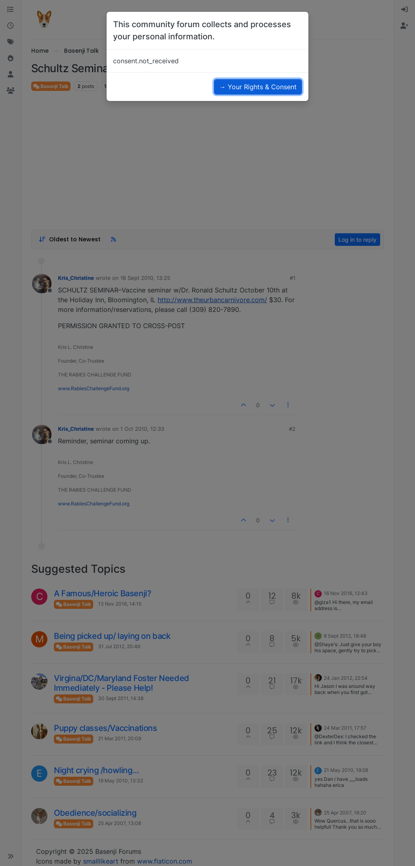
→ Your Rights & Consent (258, 87)
